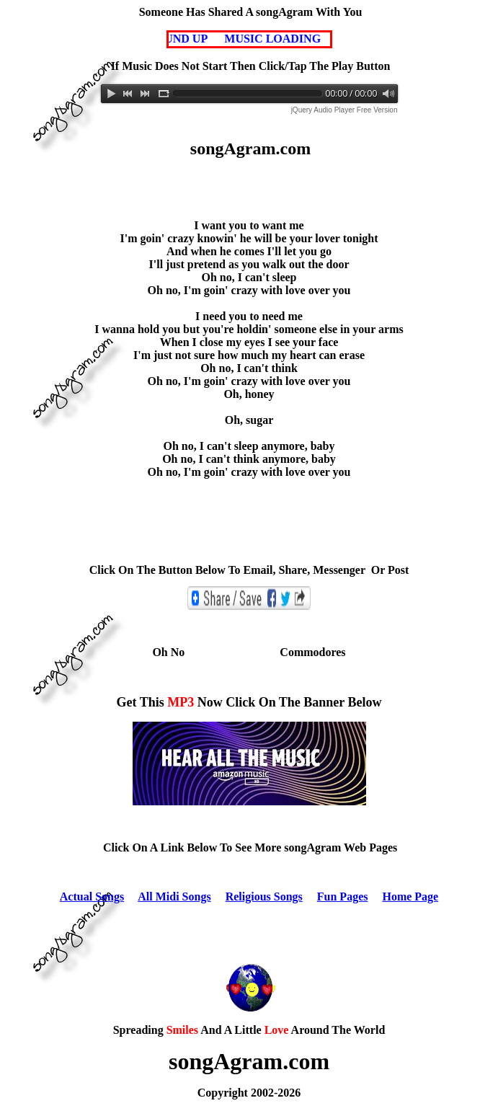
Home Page (410, 896)
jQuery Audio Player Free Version (344, 110)
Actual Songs (92, 896)
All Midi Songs (174, 896)
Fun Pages (342, 896)
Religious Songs (264, 896)
